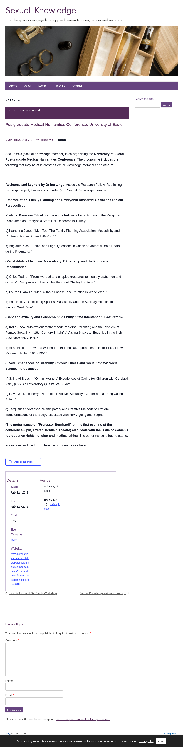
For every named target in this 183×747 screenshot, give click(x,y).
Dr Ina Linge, (55, 185)
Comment (12, 640)
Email (9, 695)
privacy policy (146, 741)
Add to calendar (23, 461)
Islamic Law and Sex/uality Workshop (33, 593)
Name (9, 680)
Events (42, 85)
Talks (14, 539)
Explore (13, 85)
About (27, 85)
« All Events (12, 100)
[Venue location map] (92, 491)
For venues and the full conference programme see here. (45, 445)
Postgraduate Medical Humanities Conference (40, 159)
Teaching (59, 85)
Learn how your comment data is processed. (83, 719)
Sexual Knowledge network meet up (103, 593)
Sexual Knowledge (40, 10)
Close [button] (161, 741)
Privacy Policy (171, 733)
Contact (77, 85)
